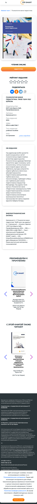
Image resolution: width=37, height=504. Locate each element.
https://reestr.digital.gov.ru (22, 450)
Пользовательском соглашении (14, 477)
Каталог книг (5, 10)
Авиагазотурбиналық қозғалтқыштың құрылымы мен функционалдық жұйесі (18, 293)
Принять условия (18, 499)
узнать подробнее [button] (24, 135)
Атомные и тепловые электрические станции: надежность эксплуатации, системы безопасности (18, 361)
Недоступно (18, 69)
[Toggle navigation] (6, 2)
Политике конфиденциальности (15, 491)
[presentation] (5, 294)
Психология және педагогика (22, 10)
